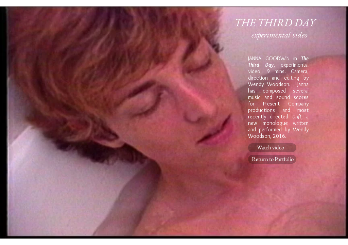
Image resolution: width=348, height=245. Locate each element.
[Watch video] (272, 147)
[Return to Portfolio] (272, 159)
